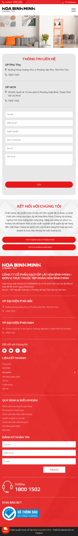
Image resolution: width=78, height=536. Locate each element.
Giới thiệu (6, 368)
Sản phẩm (6, 372)
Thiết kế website (60, 530)
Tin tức (5, 380)
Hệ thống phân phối (11, 377)
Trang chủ (6, 364)
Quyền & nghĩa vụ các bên (13, 418)
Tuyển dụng (7, 384)
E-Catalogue (69, 2)
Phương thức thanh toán (13, 410)
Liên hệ (5, 388)
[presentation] (27, 173)
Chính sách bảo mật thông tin (15, 422)
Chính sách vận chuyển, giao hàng (17, 406)
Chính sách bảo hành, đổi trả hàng (17, 414)
